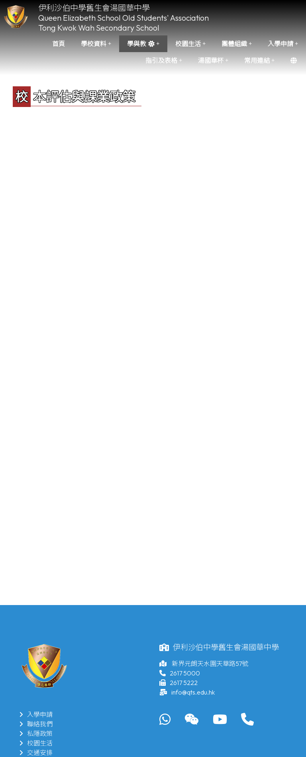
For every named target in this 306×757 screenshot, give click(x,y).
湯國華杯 (213, 60)
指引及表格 (163, 60)
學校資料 (96, 44)
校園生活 (190, 44)
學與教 (143, 44)
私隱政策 (36, 734)
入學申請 (283, 44)
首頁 (58, 44)
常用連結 (259, 60)
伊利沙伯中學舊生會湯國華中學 (94, 8)
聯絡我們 (36, 724)
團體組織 (237, 44)
